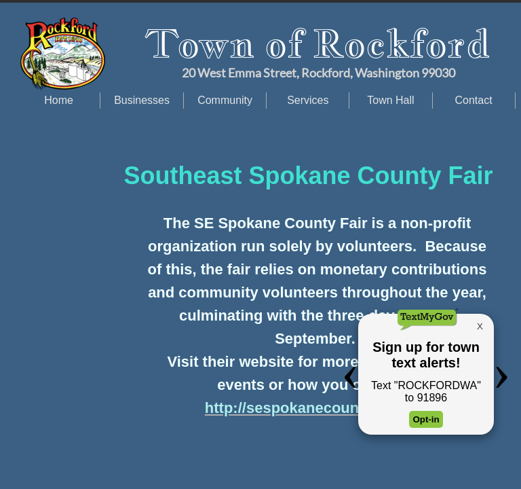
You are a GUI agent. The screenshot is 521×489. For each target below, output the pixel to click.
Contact (474, 100)
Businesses (142, 100)
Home (58, 100)
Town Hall (390, 100)
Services (307, 100)
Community (224, 100)
